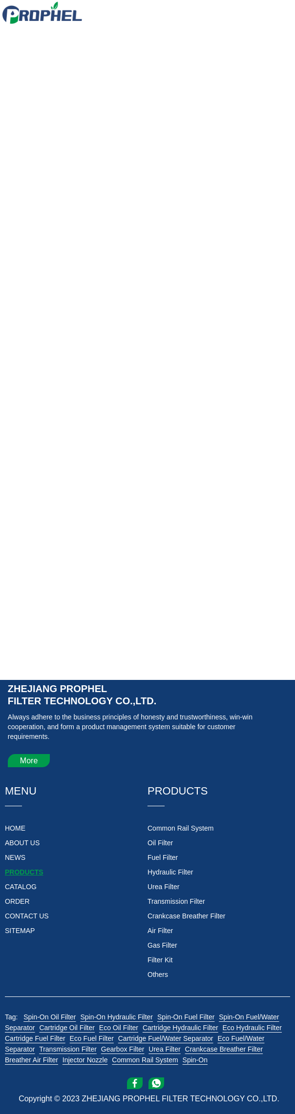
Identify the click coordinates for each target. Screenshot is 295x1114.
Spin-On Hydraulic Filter (116, 1017)
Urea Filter (164, 1049)
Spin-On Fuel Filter (185, 1017)
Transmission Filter (68, 1049)
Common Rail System (145, 1060)
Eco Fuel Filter (92, 1038)
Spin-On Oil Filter (49, 1017)
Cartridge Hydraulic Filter (180, 1028)
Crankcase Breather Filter (224, 1049)
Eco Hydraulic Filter (252, 1028)
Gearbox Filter (123, 1049)
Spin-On (195, 1060)
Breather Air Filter (31, 1060)
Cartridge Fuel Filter (35, 1038)
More (29, 760)
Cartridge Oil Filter (67, 1028)
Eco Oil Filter (118, 1028)
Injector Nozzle (85, 1060)
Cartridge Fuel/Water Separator (165, 1038)
